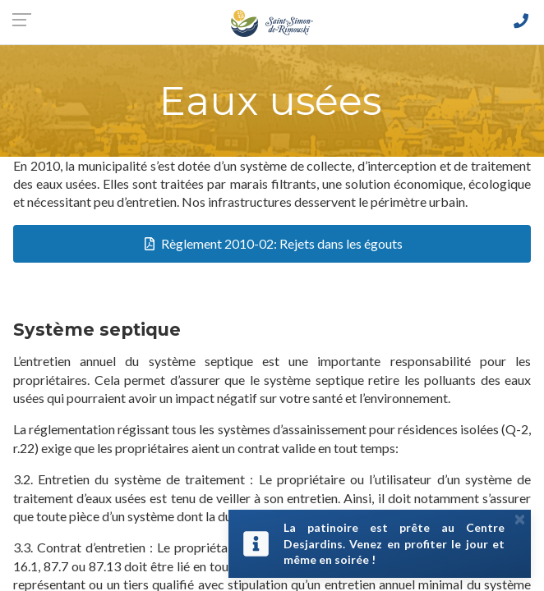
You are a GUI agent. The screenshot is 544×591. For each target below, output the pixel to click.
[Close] (519, 518)
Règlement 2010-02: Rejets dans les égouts (282, 243)
